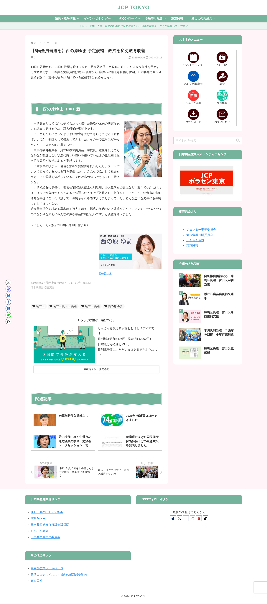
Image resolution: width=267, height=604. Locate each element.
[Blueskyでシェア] (8, 295)
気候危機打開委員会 (199, 235)
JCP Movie (38, 518)
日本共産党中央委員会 (45, 537)
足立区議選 (90, 306)
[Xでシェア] (8, 282)
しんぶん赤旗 (195, 240)
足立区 (38, 306)
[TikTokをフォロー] (205, 518)
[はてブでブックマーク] (8, 308)
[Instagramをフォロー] (192, 518)
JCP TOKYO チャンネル (47, 512)
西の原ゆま (105, 273)
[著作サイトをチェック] (173, 518)
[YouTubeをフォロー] (199, 518)
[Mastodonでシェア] (8, 289)
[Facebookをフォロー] (186, 518)
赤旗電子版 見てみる (96, 369)
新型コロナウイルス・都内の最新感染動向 (59, 574)
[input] (207, 140)
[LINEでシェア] (8, 315)
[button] (8, 321)
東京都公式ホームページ (47, 568)
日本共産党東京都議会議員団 (50, 524)
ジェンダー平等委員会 (201, 229)
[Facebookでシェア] (8, 302)
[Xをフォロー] (179, 518)
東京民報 (192, 245)
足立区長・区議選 (63, 306)
